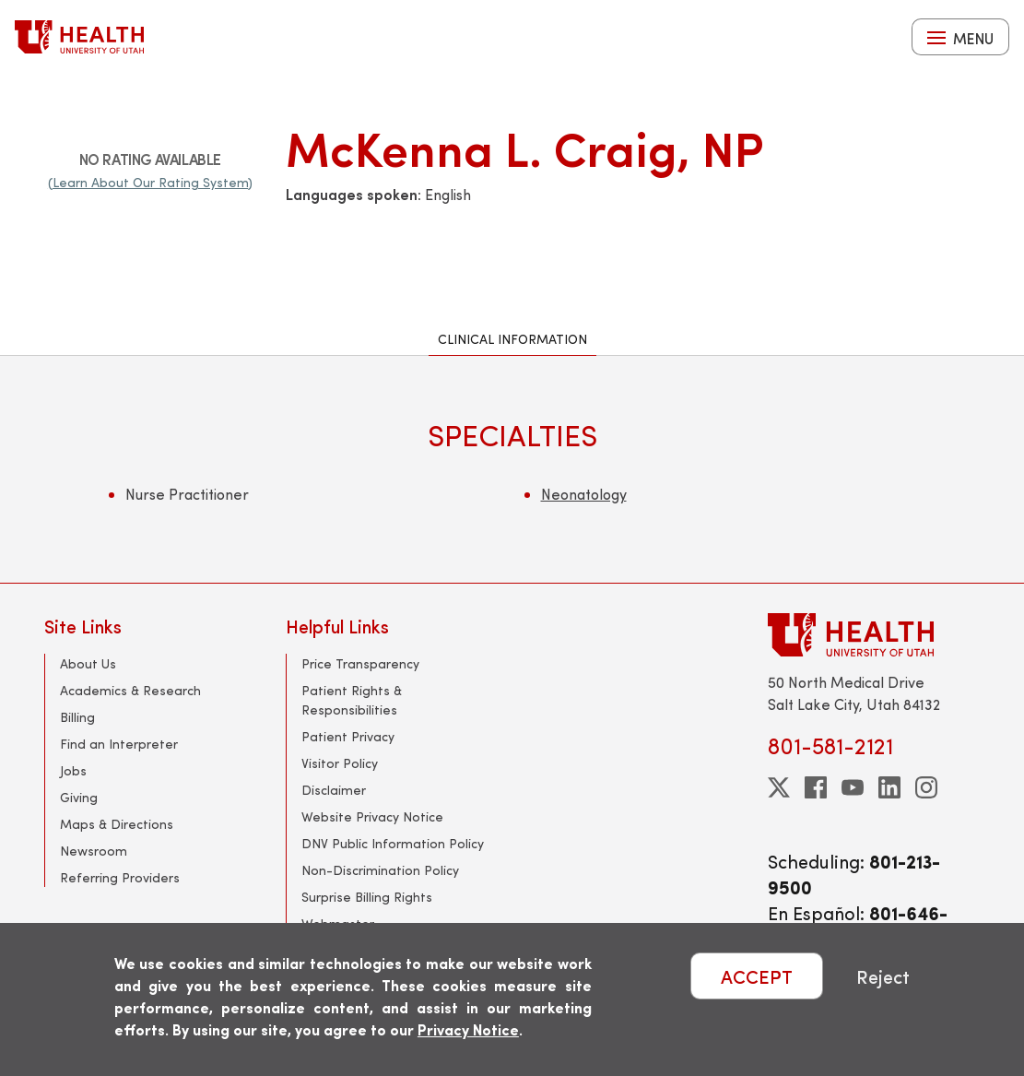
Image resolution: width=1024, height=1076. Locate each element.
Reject (883, 976)
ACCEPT (757, 976)
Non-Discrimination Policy (380, 870)
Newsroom (93, 850)
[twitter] (779, 787)
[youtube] (853, 787)
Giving (79, 797)
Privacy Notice (468, 1029)
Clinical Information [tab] (512, 339)
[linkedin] (889, 787)
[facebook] (816, 787)
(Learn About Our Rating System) (150, 182)
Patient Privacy (347, 736)
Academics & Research (130, 690)
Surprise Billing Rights (366, 896)
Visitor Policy (339, 763)
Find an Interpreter (119, 743)
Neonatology (584, 493)
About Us (88, 663)
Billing (77, 717)
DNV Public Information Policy (392, 843)
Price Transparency (360, 663)
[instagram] (926, 787)
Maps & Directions (116, 824)
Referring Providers (120, 877)
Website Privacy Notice (372, 816)
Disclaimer (333, 789)
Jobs (73, 770)
